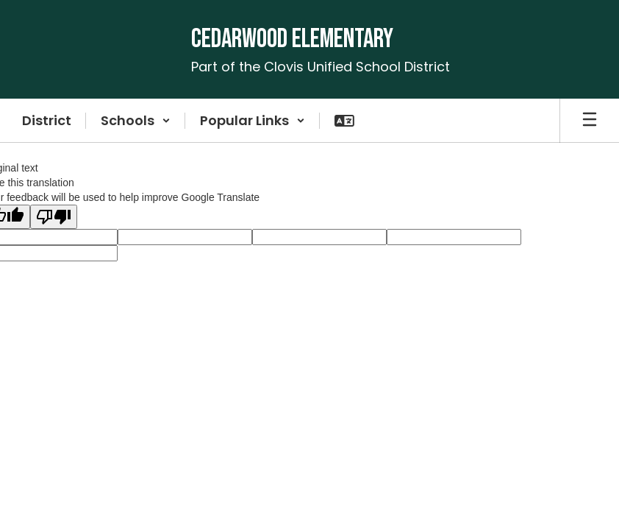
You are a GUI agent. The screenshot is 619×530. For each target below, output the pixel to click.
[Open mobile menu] (589, 121)
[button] (135, 121)
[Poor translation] (53, 217)
